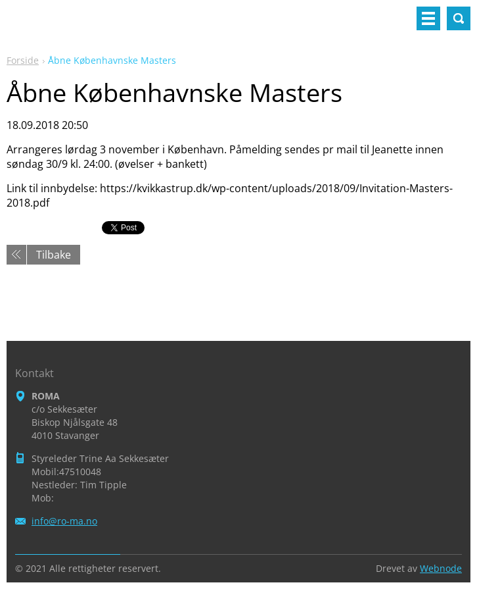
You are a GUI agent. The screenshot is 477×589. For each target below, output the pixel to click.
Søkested (458, 18)
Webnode (441, 568)
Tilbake (53, 254)
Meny (428, 18)
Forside (23, 60)
